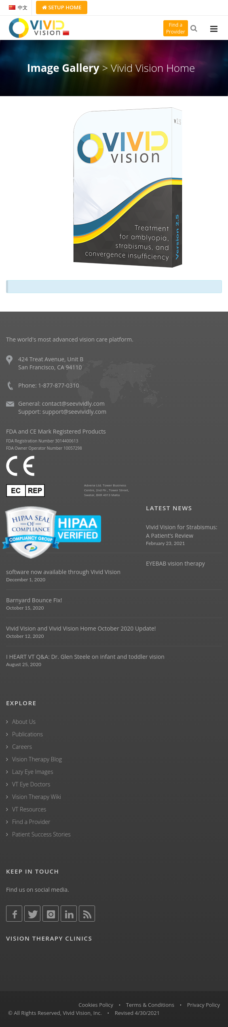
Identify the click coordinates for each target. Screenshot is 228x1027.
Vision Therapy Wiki (36, 797)
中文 (18, 7)
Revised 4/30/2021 (137, 1013)
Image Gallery (63, 68)
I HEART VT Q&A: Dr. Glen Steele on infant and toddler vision (85, 656)
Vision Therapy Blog (37, 759)
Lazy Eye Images (32, 771)
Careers (22, 746)
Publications (27, 734)
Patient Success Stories (41, 834)
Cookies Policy (95, 1004)
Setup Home (61, 7)
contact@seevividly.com (73, 403)
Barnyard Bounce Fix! (34, 600)
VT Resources (29, 809)
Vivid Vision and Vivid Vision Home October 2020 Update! (81, 628)
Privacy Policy (203, 1004)
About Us (24, 721)
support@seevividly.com (74, 411)
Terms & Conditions (150, 1004)
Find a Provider (31, 822)
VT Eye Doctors (31, 784)
